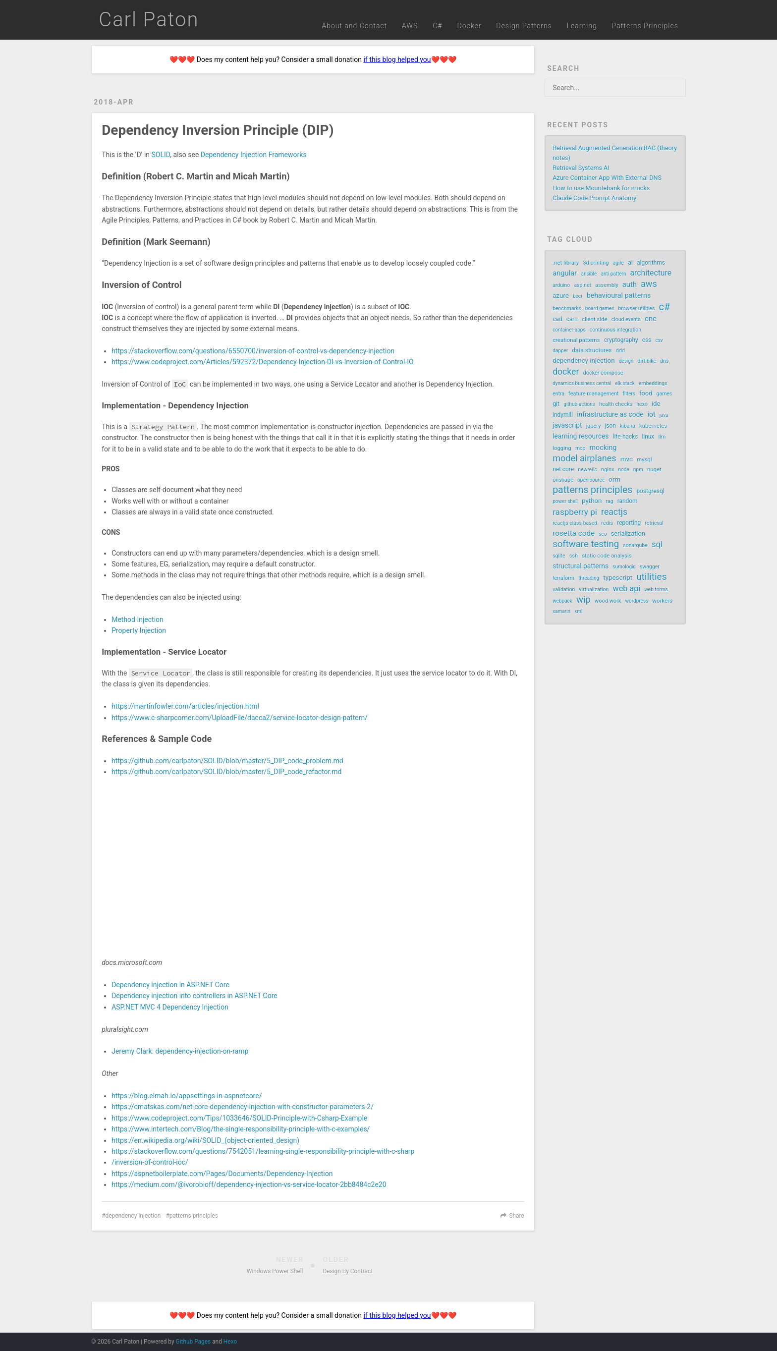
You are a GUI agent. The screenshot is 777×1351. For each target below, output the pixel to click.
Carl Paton (149, 19)
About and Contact (354, 26)
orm (614, 479)
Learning (582, 26)
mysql (644, 459)
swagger (650, 566)
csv (659, 340)
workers (662, 600)
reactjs (614, 512)
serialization (628, 533)
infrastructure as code (610, 414)
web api (627, 588)
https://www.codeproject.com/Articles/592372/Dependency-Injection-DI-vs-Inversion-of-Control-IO (262, 362)
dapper (560, 350)
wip (583, 600)
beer (578, 296)
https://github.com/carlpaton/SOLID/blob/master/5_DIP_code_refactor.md (226, 772)
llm (662, 437)
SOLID (161, 155)
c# (664, 307)
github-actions (579, 404)
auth (629, 284)
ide (656, 403)
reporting (629, 522)
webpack (562, 601)
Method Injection (137, 619)
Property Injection (138, 630)
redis (607, 523)
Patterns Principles (645, 26)
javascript (567, 425)
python (592, 501)
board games (599, 308)
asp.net (582, 285)
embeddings (653, 383)
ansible (589, 274)
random (627, 501)
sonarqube (635, 545)
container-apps (569, 330)
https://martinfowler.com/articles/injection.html (185, 706)
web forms (655, 589)
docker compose (603, 373)
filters (629, 393)
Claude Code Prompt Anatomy (594, 198)
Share (516, 1215)
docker (566, 372)
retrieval (654, 523)
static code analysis (606, 555)
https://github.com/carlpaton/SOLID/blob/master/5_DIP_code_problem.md (227, 761)
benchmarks (567, 308)
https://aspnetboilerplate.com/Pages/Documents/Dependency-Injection (222, 1174)
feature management (593, 394)
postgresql (650, 491)
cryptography (621, 340)
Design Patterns (524, 26)
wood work (608, 601)
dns (664, 361)
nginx (607, 469)
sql (657, 544)
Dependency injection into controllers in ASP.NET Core (194, 996)
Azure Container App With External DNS (607, 177)
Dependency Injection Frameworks (254, 155)
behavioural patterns (619, 295)
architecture (650, 273)
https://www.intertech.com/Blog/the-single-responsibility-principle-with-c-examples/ (240, 1129)
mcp (580, 448)
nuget (654, 469)
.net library (566, 262)
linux (648, 436)
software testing (586, 544)
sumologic (624, 566)
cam (572, 319)
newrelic (587, 469)
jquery (593, 426)
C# (437, 26)
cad (557, 319)
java (664, 415)
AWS (410, 26)
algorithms (651, 262)
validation (564, 589)
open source (591, 480)
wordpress (636, 601)
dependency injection (133, 1215)
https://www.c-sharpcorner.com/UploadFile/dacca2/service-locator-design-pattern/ (239, 718)
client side (595, 319)
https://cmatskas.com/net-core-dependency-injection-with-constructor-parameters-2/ (242, 1107)
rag (609, 501)
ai (630, 262)
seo (603, 534)
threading (588, 578)
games (664, 394)
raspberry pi (575, 512)
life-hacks (625, 436)
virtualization (594, 589)
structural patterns (581, 566)
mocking (603, 447)
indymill (563, 414)
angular (565, 273)
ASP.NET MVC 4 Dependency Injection (169, 1007)
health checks (615, 404)
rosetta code (574, 533)
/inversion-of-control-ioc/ (149, 1162)
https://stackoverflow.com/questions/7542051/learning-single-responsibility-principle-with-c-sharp (262, 1151)
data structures (591, 350)
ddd (620, 350)
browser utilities (636, 308)
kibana (627, 426)
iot (652, 414)
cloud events (626, 319)
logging (562, 448)
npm (638, 469)
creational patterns (576, 340)
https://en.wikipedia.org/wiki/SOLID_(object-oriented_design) (205, 1140)
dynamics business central (582, 383)
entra (558, 394)
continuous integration (615, 330)
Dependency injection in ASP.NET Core (170, 985)
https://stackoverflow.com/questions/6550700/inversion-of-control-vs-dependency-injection (252, 351)
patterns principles (193, 1215)
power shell (565, 501)
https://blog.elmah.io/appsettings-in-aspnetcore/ (186, 1096)
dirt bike (647, 361)
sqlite (559, 556)
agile (618, 263)
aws (649, 284)
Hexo (230, 1341)
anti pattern (613, 274)
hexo (641, 404)
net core (563, 469)
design (626, 361)
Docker (469, 26)
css (647, 340)
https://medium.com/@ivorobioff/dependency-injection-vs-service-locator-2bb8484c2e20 (248, 1184)
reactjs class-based (575, 523)
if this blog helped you (397, 59)
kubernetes (653, 425)
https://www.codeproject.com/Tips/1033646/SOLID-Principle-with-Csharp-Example (239, 1118)
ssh (573, 556)
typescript (617, 577)
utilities (651, 577)
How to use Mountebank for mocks (601, 188)
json (610, 425)
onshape (563, 480)
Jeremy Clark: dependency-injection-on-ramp (179, 1051)
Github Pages (193, 1341)
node (623, 469)
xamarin (561, 611)
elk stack (624, 383)
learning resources (581, 436)
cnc (651, 318)
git (556, 403)
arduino (561, 285)
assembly (606, 285)
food (645, 393)
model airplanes (584, 458)
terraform (563, 578)
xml (578, 611)
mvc (626, 459)
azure (561, 295)
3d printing (596, 263)
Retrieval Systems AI (581, 167)
